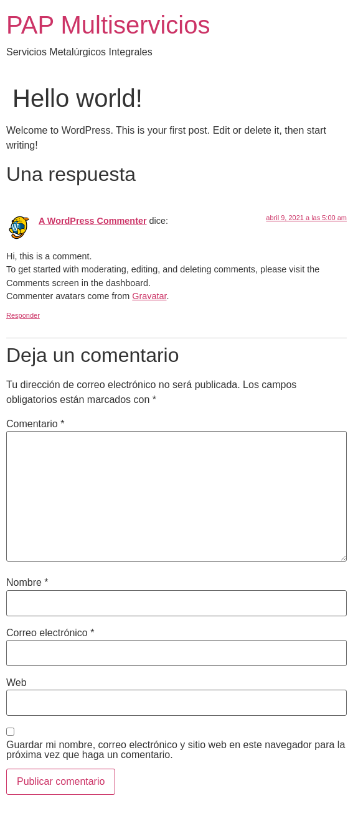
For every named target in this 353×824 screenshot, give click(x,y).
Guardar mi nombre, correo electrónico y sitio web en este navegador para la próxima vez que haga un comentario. (175, 750)
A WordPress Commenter (93, 221)
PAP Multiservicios (108, 25)
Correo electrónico (50, 633)
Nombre (27, 583)
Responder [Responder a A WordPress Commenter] (23, 315)
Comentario (35, 424)
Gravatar (149, 296)
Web (16, 683)
